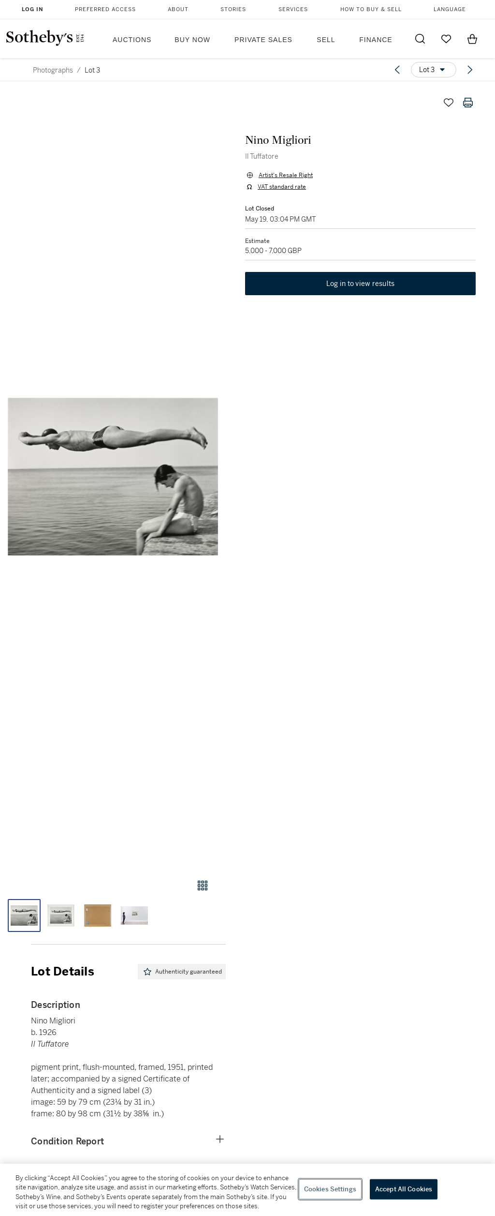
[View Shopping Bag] (472, 38)
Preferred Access (105, 9)
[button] (113, 476)
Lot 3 (92, 70)
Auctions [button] (132, 40)
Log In (33, 9)
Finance (375, 40)
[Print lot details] (468, 102)
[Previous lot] (397, 69)
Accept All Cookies (403, 1189)
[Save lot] (448, 102)
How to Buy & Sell (371, 9)
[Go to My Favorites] (446, 38)
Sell (326, 40)
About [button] (178, 9)
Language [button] (450, 9)
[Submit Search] (420, 39)
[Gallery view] (202, 885)
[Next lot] (470, 69)
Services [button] (293, 9)
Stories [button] (233, 9)
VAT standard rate (282, 187)
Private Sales (263, 40)
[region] (247, 1190)
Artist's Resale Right (286, 175)
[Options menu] (433, 69)
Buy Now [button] (192, 40)
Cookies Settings (330, 1189)
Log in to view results (360, 283)
